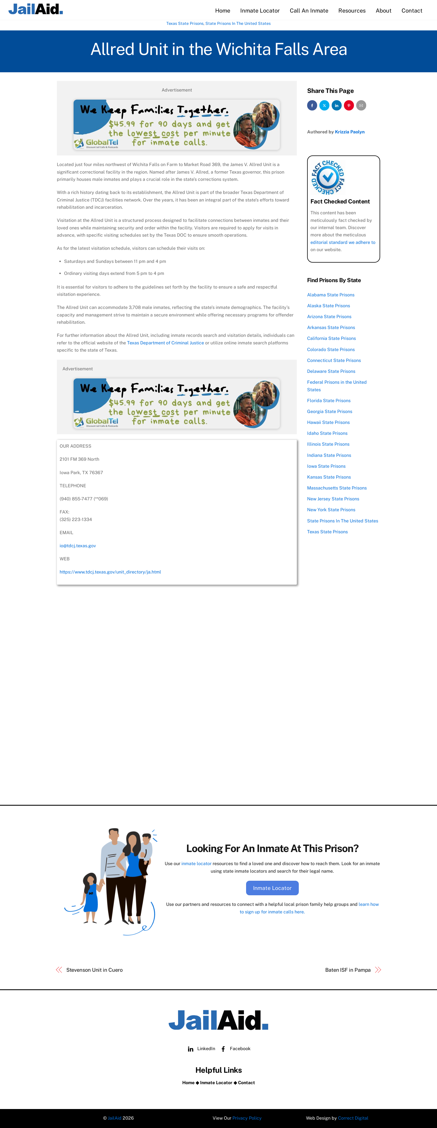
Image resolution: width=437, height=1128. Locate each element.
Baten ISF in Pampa (348, 970)
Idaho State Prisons (327, 433)
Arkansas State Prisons (331, 327)
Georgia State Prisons (329, 411)
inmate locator (196, 863)
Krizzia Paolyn (350, 132)
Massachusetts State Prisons (337, 488)
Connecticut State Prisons (334, 360)
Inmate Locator (260, 10)
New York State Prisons (331, 509)
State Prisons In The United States (238, 23)
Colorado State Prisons (331, 349)
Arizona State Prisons (329, 316)
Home (222, 10)
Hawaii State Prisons (328, 422)
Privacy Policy (247, 1118)
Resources (352, 10)
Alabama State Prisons (331, 294)
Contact (412, 10)
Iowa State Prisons (326, 466)
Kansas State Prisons (329, 477)
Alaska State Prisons (328, 305)
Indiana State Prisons (329, 455)
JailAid (115, 1118)
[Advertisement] (177, 757)
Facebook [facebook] (234, 1048)
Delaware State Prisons (331, 371)
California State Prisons (331, 338)
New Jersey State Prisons (333, 498)
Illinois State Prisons (328, 444)
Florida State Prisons (329, 400)
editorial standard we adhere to (342, 242)
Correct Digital (353, 1118)
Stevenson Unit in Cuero (94, 970)
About (384, 10)
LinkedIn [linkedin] (200, 1048)
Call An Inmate (309, 10)
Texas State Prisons (184, 23)
